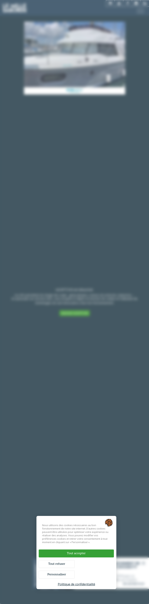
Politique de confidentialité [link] (76, 584)
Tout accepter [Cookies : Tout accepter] (76, 553)
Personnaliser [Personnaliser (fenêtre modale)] (57, 574)
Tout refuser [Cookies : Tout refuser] (56, 564)
